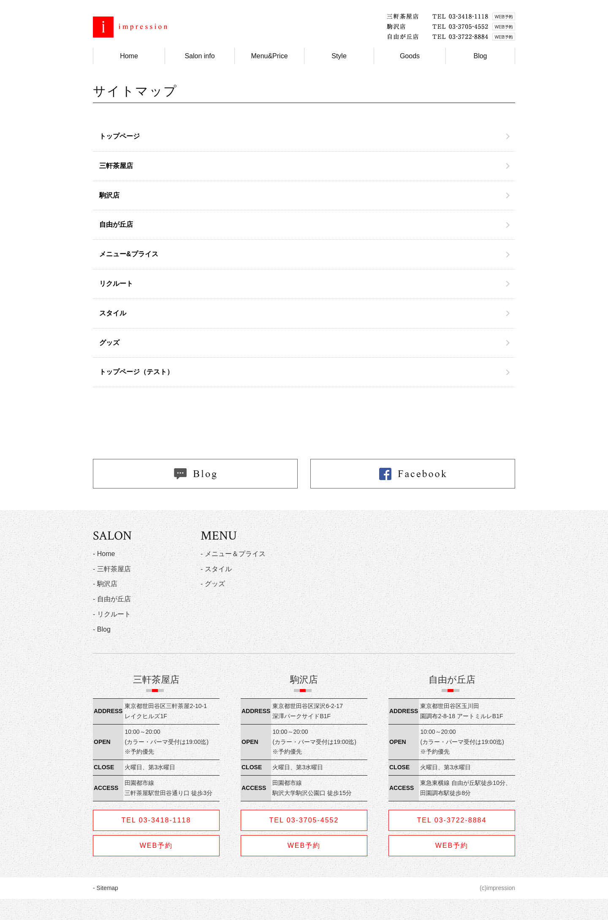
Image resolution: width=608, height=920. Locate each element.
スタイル (112, 313)
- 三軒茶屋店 (112, 569)
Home (129, 56)
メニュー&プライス (128, 254)
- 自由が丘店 (112, 598)
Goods (410, 56)
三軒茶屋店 (116, 165)
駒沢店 (109, 195)
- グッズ (213, 583)
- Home (104, 553)
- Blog (102, 629)
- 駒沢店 (105, 583)
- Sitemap (105, 888)
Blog (480, 56)
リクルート (116, 283)
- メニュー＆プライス (233, 553)
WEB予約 (156, 845)
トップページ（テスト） (136, 371)
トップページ (119, 136)
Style (339, 56)
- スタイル (216, 569)
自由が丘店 (116, 224)
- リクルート (112, 614)
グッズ (109, 342)
